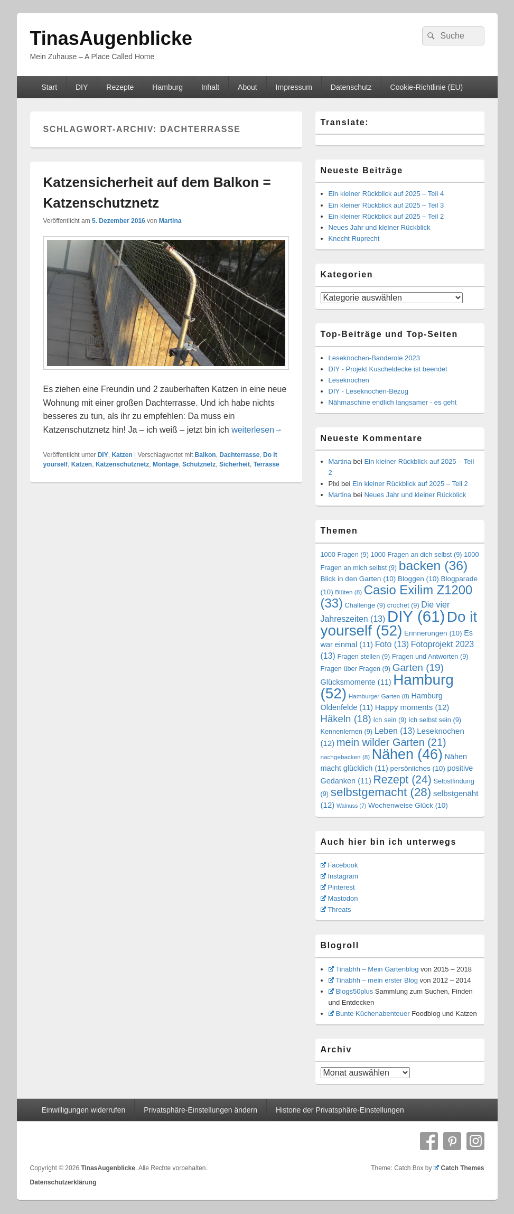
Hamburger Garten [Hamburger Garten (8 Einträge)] (379, 696)
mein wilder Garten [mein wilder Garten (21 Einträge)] (391, 742)
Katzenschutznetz (122, 464)
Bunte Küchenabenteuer (369, 1013)
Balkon (205, 455)
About (247, 87)
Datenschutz (351, 87)
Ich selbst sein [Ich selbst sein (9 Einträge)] (434, 720)
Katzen (121, 455)
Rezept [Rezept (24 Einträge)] (402, 779)
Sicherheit (234, 464)
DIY (82, 87)
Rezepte (120, 87)
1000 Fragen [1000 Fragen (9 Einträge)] (345, 554)
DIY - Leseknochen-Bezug (369, 391)
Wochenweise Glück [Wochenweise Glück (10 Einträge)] (408, 805)
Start (49, 87)
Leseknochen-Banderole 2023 (374, 358)
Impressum (294, 87)
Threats (336, 909)
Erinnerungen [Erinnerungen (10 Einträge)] (433, 633)
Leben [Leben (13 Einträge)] (395, 730)
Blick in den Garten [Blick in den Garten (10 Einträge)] (358, 579)
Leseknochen (349, 380)
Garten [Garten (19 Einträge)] (418, 667)
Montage (166, 464)
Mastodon (339, 898)
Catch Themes (459, 1168)
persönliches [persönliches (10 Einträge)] (417, 768)
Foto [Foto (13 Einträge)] (392, 644)
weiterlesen (257, 429)
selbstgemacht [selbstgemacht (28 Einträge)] (381, 792)
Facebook (339, 865)
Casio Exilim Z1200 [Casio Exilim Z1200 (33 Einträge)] (397, 596)
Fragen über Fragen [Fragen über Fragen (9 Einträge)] (356, 669)
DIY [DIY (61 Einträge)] (416, 616)
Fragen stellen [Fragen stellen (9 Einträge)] (363, 656)
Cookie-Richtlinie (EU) (426, 87)
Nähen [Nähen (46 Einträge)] (407, 754)
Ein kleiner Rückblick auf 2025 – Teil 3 (386, 205)
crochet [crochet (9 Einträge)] (403, 605)
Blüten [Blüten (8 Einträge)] (348, 592)
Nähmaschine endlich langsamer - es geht (393, 402)
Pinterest (338, 887)
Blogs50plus (351, 991)
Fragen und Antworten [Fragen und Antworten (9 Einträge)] (430, 656)
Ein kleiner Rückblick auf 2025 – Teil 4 (386, 194)
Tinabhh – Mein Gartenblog (374, 969)
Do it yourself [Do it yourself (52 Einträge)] (399, 624)
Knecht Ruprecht (354, 238)
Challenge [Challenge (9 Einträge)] (365, 605)
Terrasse (266, 464)
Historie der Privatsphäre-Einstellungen (340, 1110)
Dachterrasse (239, 455)
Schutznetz (199, 464)
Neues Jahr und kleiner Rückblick (380, 227)
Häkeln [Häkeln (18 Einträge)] (346, 718)
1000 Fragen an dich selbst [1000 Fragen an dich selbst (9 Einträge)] (416, 554)
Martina (170, 221)
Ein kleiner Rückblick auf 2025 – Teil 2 (386, 216)
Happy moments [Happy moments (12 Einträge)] (412, 707)
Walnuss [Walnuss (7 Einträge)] (351, 805)
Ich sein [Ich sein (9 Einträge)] (389, 720)
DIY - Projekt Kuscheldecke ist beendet (388, 369)
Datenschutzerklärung (63, 1182)
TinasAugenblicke (111, 38)
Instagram (340, 876)
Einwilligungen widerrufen (83, 1110)
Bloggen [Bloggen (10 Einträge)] (418, 579)
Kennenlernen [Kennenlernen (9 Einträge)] (347, 731)
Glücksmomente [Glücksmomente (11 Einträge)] (356, 682)
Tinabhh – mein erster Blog (373, 980)
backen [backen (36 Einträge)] (433, 565)
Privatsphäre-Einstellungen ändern (200, 1110)
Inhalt (210, 87)
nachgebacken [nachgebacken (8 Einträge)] (345, 756)
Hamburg (167, 87)
